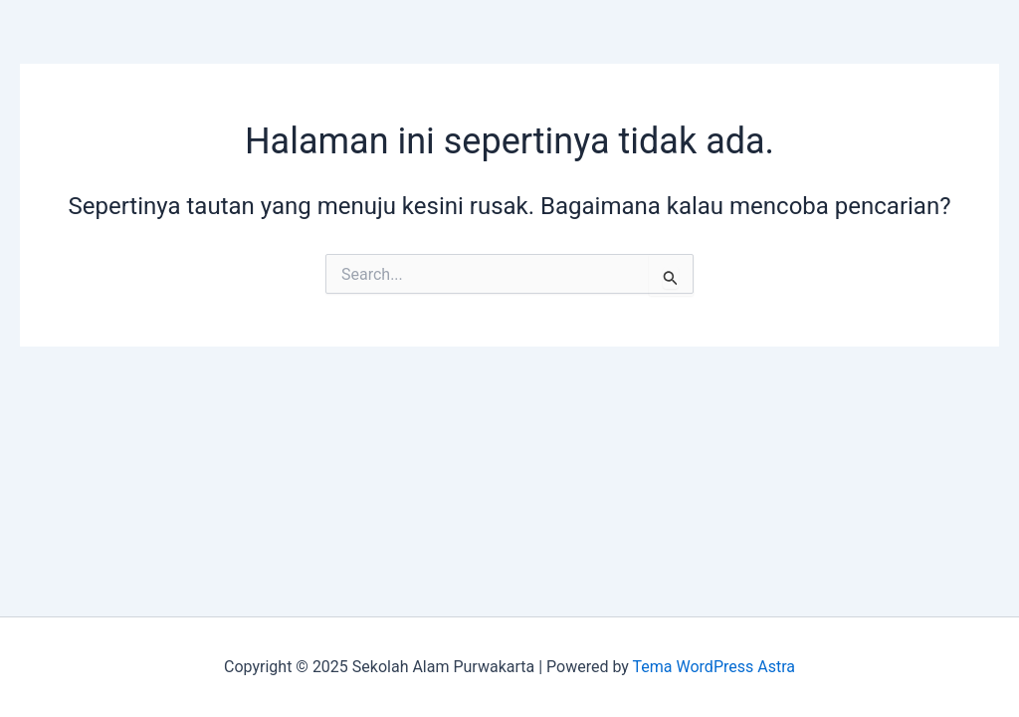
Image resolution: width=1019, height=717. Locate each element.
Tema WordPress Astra (714, 666)
